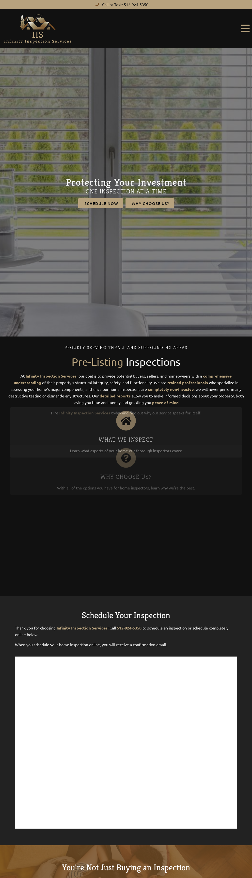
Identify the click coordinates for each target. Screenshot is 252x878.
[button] (164, 28)
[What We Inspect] (126, 397)
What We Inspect (126, 416)
